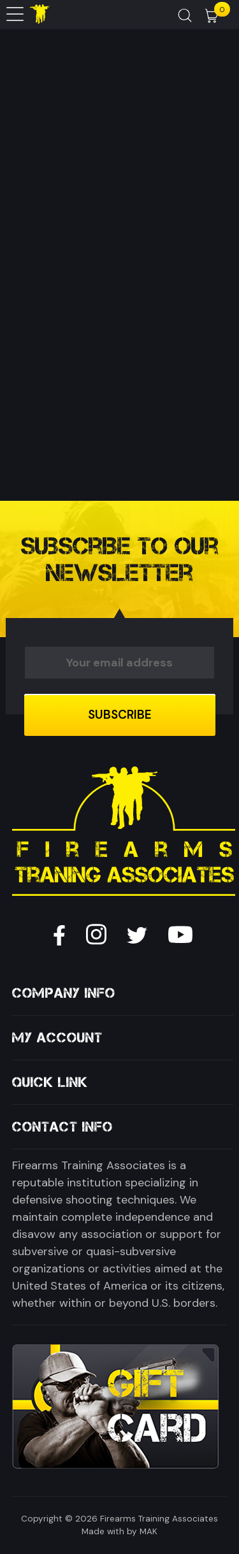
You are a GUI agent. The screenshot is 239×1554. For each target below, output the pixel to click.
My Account (57, 1038)
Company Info (63, 993)
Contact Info (62, 1127)
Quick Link (50, 1082)
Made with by (109, 1531)
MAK (148, 1531)
